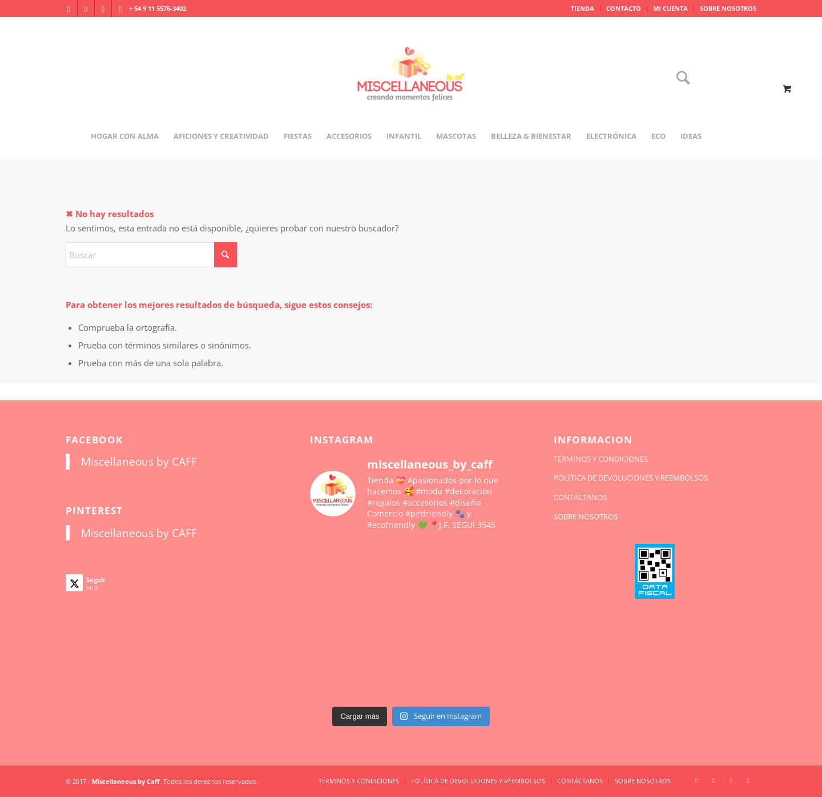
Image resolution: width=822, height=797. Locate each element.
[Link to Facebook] (86, 8)
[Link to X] (103, 8)
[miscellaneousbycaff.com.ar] (411, 88)
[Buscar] (679, 78)
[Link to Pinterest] (120, 8)
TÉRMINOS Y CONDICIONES (601, 459)
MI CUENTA (670, 8)
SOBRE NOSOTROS (728, 8)
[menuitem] (583, 8)
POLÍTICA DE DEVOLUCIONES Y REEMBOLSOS (631, 477)
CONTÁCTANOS (580, 497)
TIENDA (582, 8)
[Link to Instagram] (69, 8)
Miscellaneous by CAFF (139, 461)
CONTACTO (623, 8)
